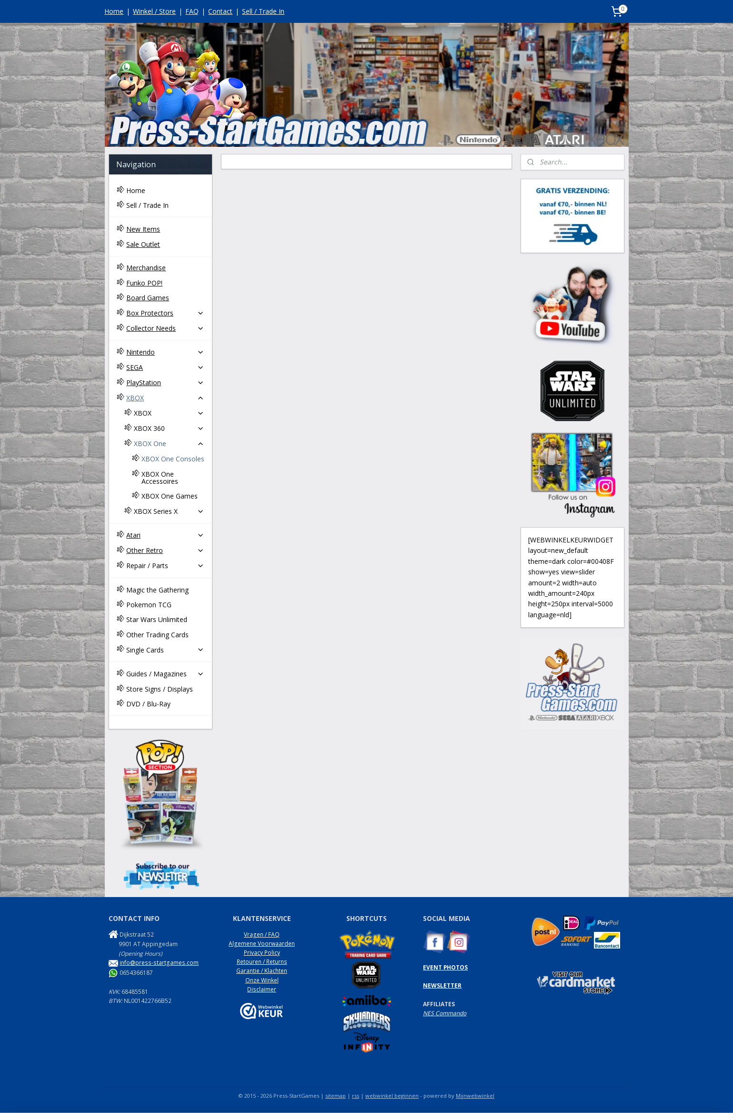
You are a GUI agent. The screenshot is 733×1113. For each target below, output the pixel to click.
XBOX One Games (169, 495)
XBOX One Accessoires (159, 478)
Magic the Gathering (157, 589)
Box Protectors (165, 312)
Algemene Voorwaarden (262, 943)
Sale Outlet (143, 244)
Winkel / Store (154, 11)
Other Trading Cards (157, 634)
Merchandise (146, 267)
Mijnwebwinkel (475, 1095)
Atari (165, 535)
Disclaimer (261, 989)
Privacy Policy (262, 953)
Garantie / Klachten (261, 971)
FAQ (192, 11)
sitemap (335, 1095)
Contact (220, 11)
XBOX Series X (169, 511)
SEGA (165, 367)
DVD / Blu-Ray (148, 703)
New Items (143, 229)
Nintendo (165, 352)
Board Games (147, 297)
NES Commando (444, 1013)
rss (355, 1095)
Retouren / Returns (262, 962)
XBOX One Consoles (172, 458)
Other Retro (165, 550)
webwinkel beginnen (392, 1095)
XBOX (165, 397)
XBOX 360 (169, 428)
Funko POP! (144, 282)
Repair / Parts (165, 565)
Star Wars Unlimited (156, 619)
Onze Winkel (262, 980)
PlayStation (165, 382)
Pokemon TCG (148, 604)
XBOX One (169, 443)
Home (113, 11)
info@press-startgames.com (159, 963)
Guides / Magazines (165, 673)
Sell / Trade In (263, 11)
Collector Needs (165, 328)
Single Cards (165, 649)
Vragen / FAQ (262, 934)
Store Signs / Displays (159, 689)
